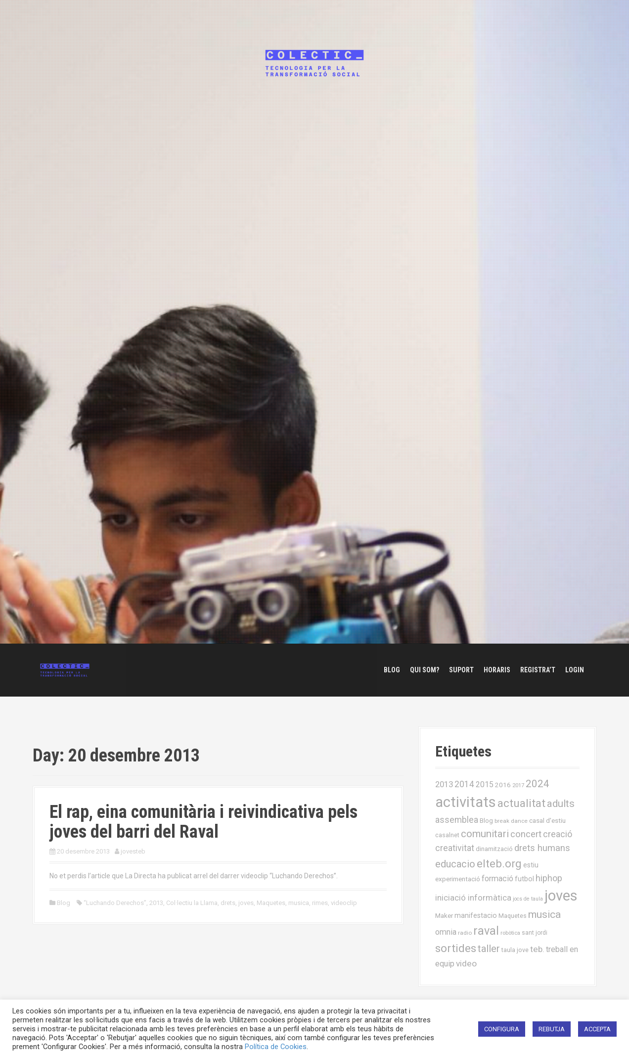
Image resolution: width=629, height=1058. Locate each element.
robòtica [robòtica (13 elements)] (510, 933)
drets (228, 903)
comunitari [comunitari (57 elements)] (485, 834)
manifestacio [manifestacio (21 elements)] (475, 915)
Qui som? (424, 670)
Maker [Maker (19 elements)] (444, 915)
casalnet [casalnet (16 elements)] (447, 835)
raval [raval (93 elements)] (486, 931)
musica (298, 903)
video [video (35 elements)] (466, 963)
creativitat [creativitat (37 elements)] (454, 848)
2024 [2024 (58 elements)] (537, 784)
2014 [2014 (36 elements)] (464, 784)
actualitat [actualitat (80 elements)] (521, 803)
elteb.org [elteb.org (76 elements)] (499, 863)
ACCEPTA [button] (597, 1029)
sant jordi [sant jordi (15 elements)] (534, 932)
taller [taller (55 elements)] (489, 949)
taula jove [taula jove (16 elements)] (515, 950)
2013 (156, 903)
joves (246, 903)
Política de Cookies (276, 1046)
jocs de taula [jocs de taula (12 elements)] (528, 899)
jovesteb (133, 851)
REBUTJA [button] (552, 1029)
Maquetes (271, 903)
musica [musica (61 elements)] (544, 914)
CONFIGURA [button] (501, 1029)
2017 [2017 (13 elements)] (518, 785)
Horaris (497, 670)
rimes (320, 903)
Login (574, 670)
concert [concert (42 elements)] (525, 834)
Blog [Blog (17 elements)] (486, 820)
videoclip (344, 903)
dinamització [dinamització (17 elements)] (494, 849)
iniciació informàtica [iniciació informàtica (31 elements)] (473, 898)
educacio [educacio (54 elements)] (455, 864)
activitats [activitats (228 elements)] (465, 802)
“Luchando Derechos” (115, 903)
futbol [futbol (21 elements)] (524, 879)
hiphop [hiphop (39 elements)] (549, 878)
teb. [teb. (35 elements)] (537, 949)
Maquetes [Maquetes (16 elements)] (512, 915)
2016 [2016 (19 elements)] (503, 785)
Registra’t (537, 670)
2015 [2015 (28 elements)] (485, 784)
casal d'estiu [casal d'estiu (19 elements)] (547, 820)
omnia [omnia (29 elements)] (445, 932)
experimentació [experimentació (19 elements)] (457, 879)
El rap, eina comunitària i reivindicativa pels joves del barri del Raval (203, 822)
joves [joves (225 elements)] (561, 895)
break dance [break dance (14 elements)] (511, 820)
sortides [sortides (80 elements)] (455, 948)
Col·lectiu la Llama (192, 903)
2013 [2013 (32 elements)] (444, 784)
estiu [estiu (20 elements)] (531, 865)
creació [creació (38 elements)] (557, 834)
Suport (461, 670)
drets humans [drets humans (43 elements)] (542, 848)
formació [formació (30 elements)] (497, 878)
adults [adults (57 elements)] (561, 803)
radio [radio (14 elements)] (465, 932)
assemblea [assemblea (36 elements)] (456, 820)
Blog (392, 670)
